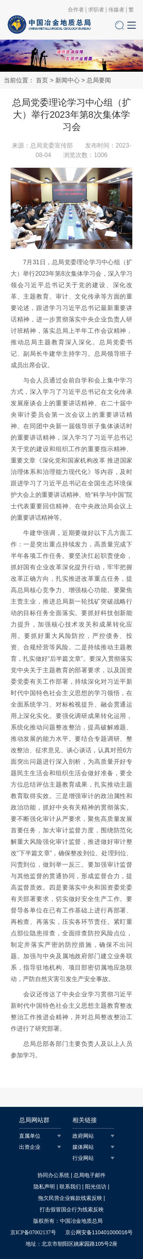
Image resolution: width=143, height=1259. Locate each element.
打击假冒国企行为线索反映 (72, 1209)
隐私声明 (44, 1187)
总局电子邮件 (90, 1175)
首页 (42, 80)
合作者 (76, 10)
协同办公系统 (53, 1175)
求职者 (96, 10)
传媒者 (116, 10)
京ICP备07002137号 (33, 1232)
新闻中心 (67, 80)
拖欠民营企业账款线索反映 (70, 1198)
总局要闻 (99, 80)
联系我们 (70, 1187)
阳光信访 (95, 1187)
